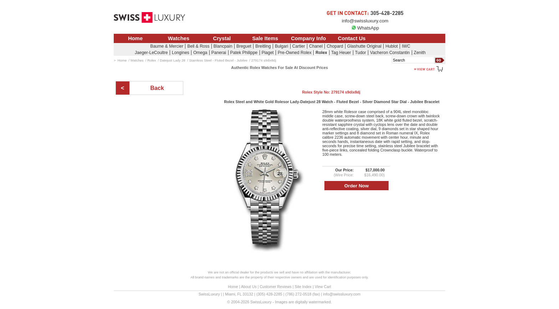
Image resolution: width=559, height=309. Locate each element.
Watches (178, 38)
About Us (249, 286)
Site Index (303, 286)
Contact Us (352, 38)
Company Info (308, 38)
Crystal (222, 38)
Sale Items (265, 38)
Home (135, 38)
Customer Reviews (275, 286)
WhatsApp (365, 28)
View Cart (323, 286)
